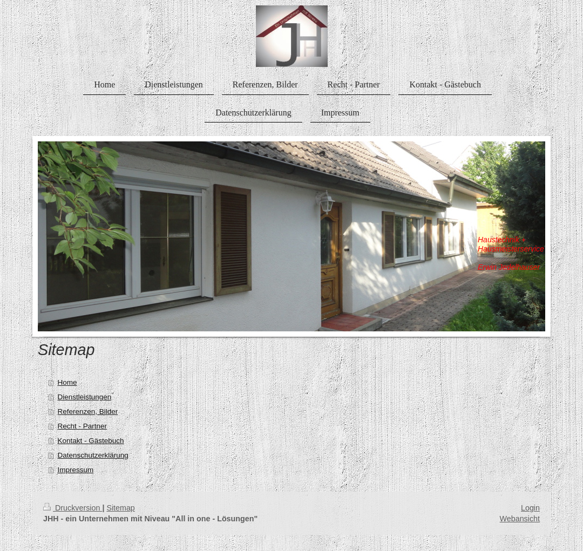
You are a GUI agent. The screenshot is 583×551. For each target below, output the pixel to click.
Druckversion (72, 508)
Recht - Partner (82, 426)
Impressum (75, 470)
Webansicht (520, 518)
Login (530, 508)
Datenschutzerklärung (92, 455)
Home (67, 382)
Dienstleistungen (84, 397)
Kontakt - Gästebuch (90, 441)
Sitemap (120, 508)
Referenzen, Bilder (87, 411)
